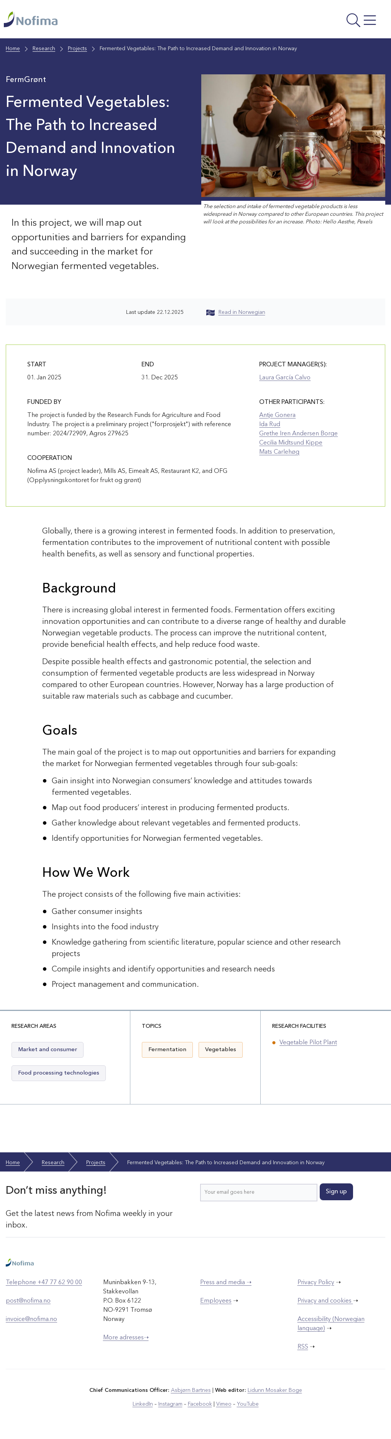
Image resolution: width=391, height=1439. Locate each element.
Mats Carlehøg (279, 452)
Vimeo (224, 1404)
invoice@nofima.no (31, 1319)
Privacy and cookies (325, 1301)
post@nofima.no (28, 1301)
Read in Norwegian (235, 312)
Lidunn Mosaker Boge (275, 1390)
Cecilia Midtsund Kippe (290, 443)
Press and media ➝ (225, 1283)
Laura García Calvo (284, 378)
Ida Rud (269, 425)
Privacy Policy (315, 1283)
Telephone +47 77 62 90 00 (44, 1283)
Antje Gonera (277, 415)
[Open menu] (315, 21)
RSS (302, 1347)
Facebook (200, 1404)
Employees (216, 1301)
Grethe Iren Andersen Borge (298, 434)
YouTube (248, 1404)
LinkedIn (143, 1404)
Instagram (170, 1404)
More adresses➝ (126, 1338)
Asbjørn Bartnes (191, 1390)
